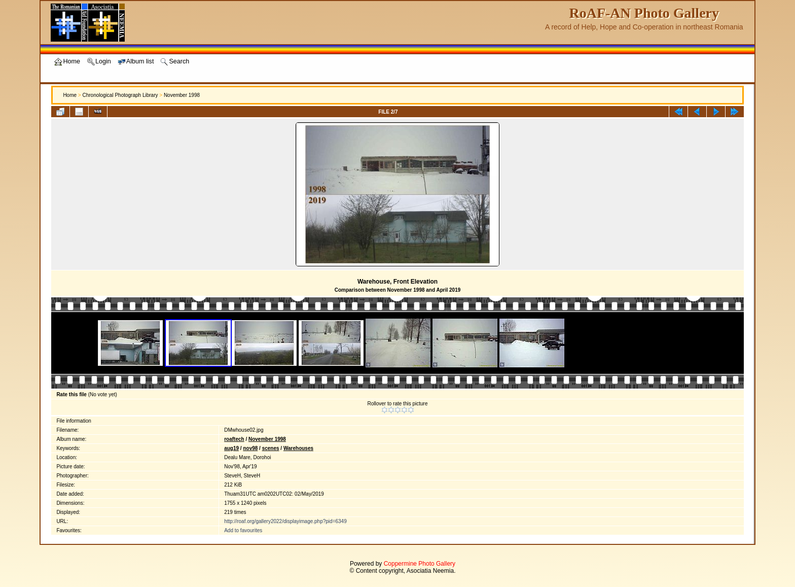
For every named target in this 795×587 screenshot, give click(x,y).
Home (70, 95)
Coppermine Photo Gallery (419, 563)
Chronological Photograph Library (120, 95)
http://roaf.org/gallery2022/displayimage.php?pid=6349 (285, 521)
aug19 (231, 448)
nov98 (250, 448)
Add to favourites (243, 530)
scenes (270, 448)
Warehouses (298, 448)
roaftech (234, 439)
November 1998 (182, 95)
